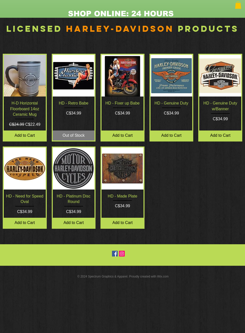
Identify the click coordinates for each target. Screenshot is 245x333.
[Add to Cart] (25, 135)
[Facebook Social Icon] (115, 253)
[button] (238, 5)
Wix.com (163, 276)
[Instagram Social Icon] (122, 253)
